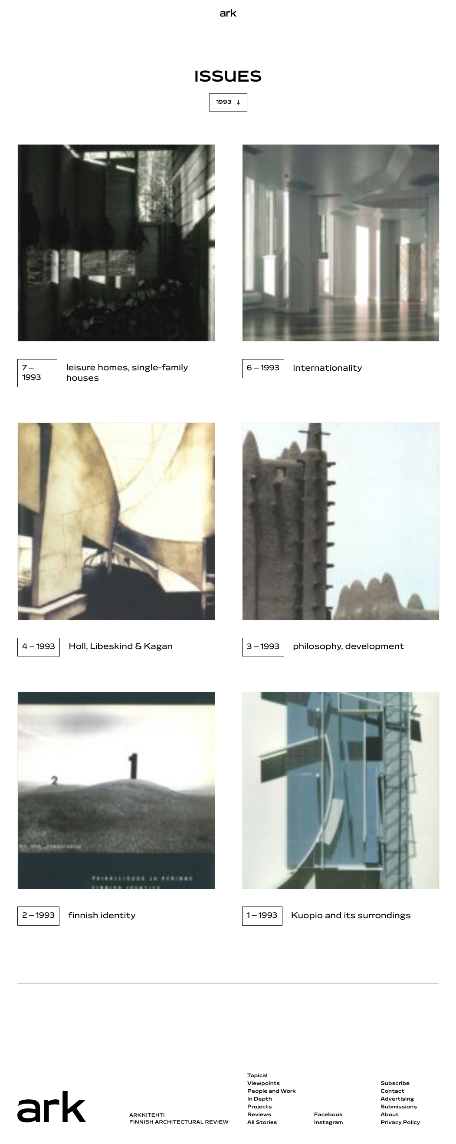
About (390, 1115)
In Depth (259, 1099)
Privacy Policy (400, 1122)
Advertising (397, 1099)
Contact (392, 1091)
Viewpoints (263, 1083)
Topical (257, 1075)
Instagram (328, 1122)
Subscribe (395, 1083)
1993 (224, 102)
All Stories (262, 1122)
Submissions (399, 1107)
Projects (259, 1107)
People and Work (271, 1091)
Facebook (328, 1115)
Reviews (259, 1115)
